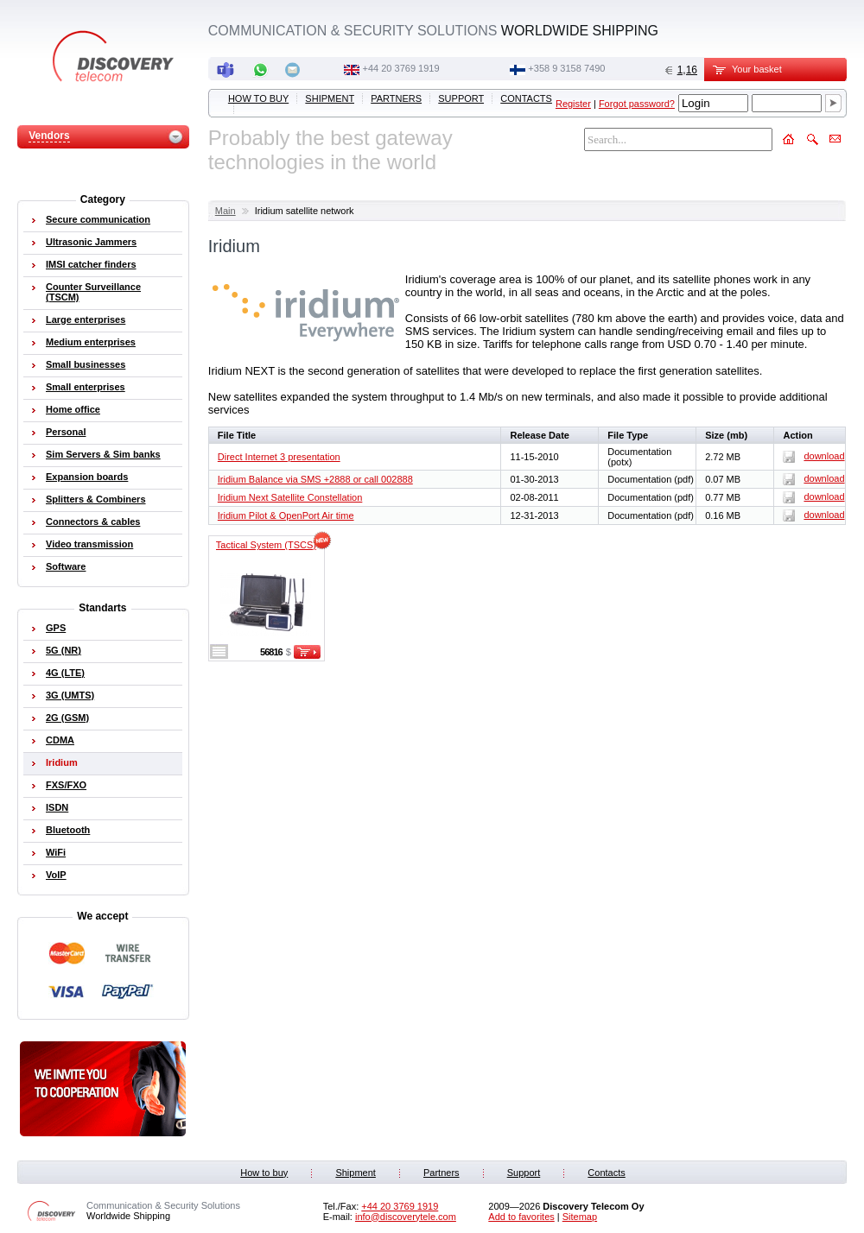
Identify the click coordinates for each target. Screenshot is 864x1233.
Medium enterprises (91, 342)
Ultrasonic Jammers (91, 242)
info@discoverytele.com (405, 1216)
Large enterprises (85, 319)
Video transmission (89, 544)
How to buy (258, 98)
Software (66, 566)
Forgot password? (637, 103)
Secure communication (98, 219)
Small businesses (85, 364)
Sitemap (579, 1216)
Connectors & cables (93, 521)
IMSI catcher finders (91, 264)
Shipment (329, 98)
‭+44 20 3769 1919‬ (401, 68)
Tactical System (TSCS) (266, 545)
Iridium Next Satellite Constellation (290, 497)
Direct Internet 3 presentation (279, 457)
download (813, 456)
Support (461, 98)
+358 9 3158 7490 (566, 68)
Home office (73, 409)
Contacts (526, 98)
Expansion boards (87, 476)
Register (573, 103)
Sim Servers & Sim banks (103, 454)
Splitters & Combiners (96, 499)
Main (225, 211)
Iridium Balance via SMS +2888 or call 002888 (315, 479)
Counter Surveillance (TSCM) (93, 291)
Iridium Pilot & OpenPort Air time (286, 515)
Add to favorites (521, 1216)
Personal (66, 432)
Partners (396, 98)
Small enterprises (85, 387)
